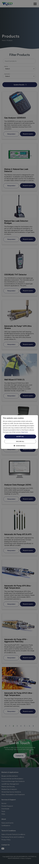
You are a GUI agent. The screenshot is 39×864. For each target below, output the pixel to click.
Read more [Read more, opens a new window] (24, 432)
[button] (19, 446)
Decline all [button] (20, 441)
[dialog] (19, 432)
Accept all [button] (20, 436)
